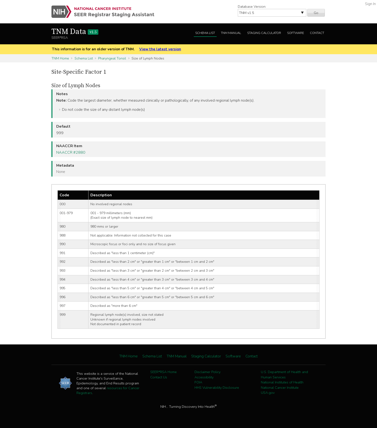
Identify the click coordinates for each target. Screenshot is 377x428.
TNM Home (60, 58)
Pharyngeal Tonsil (112, 58)
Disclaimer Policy (207, 371)
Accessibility (204, 377)
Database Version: (252, 6)
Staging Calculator (264, 33)
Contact (317, 33)
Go (316, 12)
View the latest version (160, 49)
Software (295, 33)
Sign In (370, 4)
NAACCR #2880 (70, 152)
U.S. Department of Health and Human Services (284, 374)
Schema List (205, 33)
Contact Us (158, 377)
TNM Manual (231, 33)
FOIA (198, 382)
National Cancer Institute (280, 387)
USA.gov (268, 392)
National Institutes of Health (282, 382)
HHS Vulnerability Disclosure (217, 387)
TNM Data (74, 32)
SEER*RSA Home (163, 371)
